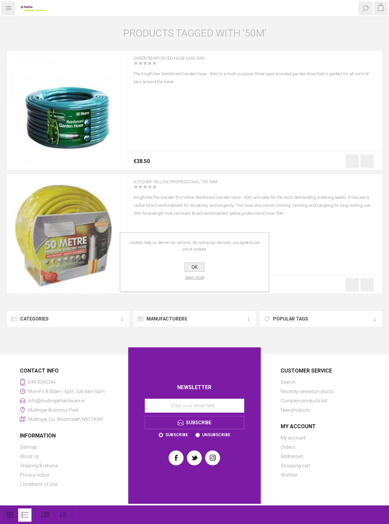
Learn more (194, 277)
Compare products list (304, 400)
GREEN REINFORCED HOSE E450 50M (179, 63)
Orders (288, 447)
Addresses (292, 456)
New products (295, 410)
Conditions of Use (38, 484)
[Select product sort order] (63, 515)
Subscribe (176, 435)
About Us (29, 456)
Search (288, 382)
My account (293, 437)
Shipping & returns (39, 465)
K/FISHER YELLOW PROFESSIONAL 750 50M (187, 186)
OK (194, 267)
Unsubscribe (216, 435)
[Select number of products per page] (45, 515)
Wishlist (289, 475)
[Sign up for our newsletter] (194, 406)
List (24, 515)
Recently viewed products (307, 391)
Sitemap (28, 447)
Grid (10, 515)
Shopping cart (295, 465)
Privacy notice (34, 475)
